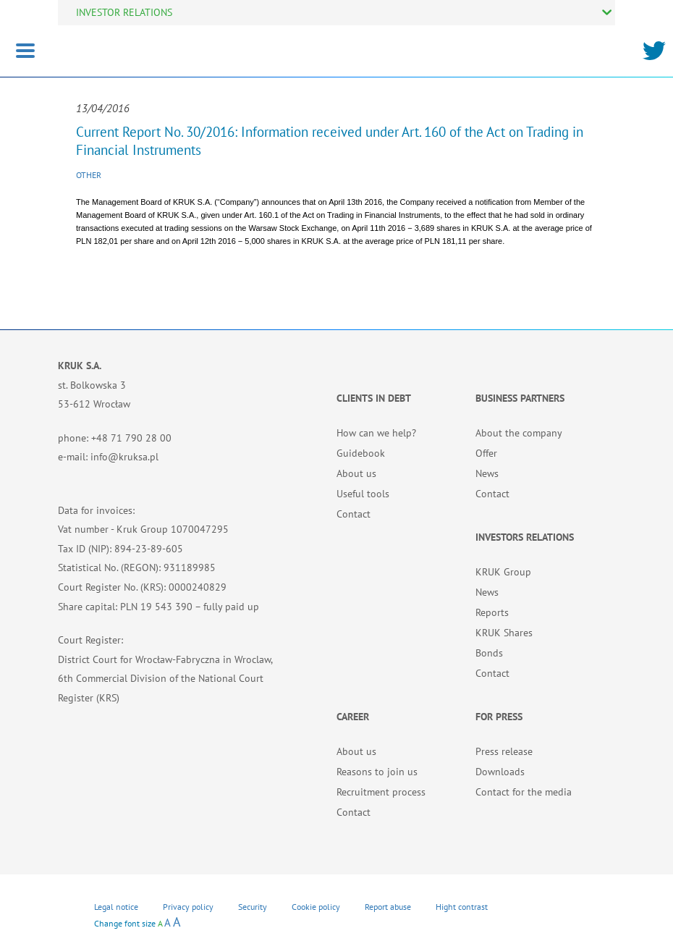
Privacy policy (188, 906)
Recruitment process (381, 791)
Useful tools (362, 493)
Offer (486, 453)
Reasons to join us (377, 771)
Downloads (500, 771)
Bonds (489, 652)
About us (356, 473)
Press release (504, 751)
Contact (353, 513)
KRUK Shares (504, 632)
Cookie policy (316, 906)
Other (88, 174)
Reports (492, 612)
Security (252, 906)
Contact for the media (523, 791)
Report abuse (388, 906)
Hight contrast (462, 906)
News (487, 473)
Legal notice (116, 906)
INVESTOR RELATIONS (124, 12)
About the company (518, 432)
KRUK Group (503, 571)
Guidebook (360, 453)
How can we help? (376, 432)
